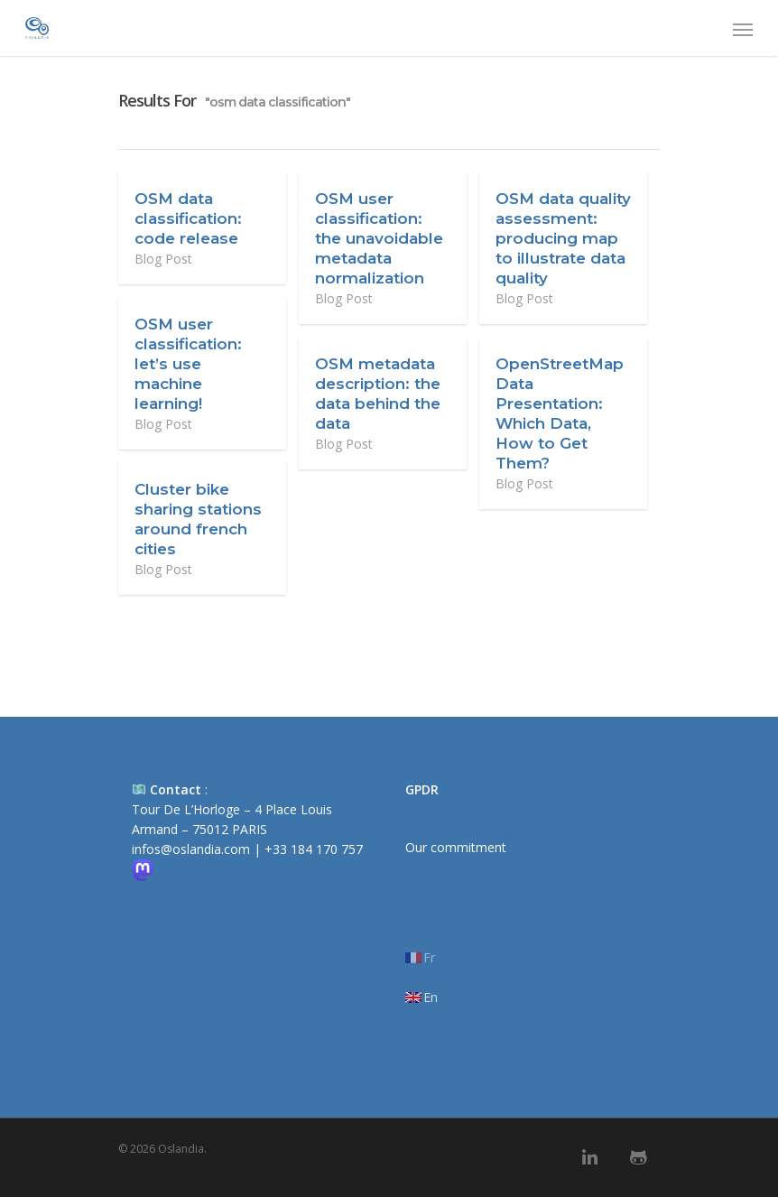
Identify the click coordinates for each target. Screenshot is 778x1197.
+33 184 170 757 (313, 849)
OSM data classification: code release (188, 218)
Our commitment (455, 847)
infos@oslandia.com (191, 849)
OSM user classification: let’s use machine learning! (188, 364)
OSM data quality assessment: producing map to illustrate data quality (563, 238)
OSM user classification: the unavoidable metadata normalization (379, 238)
